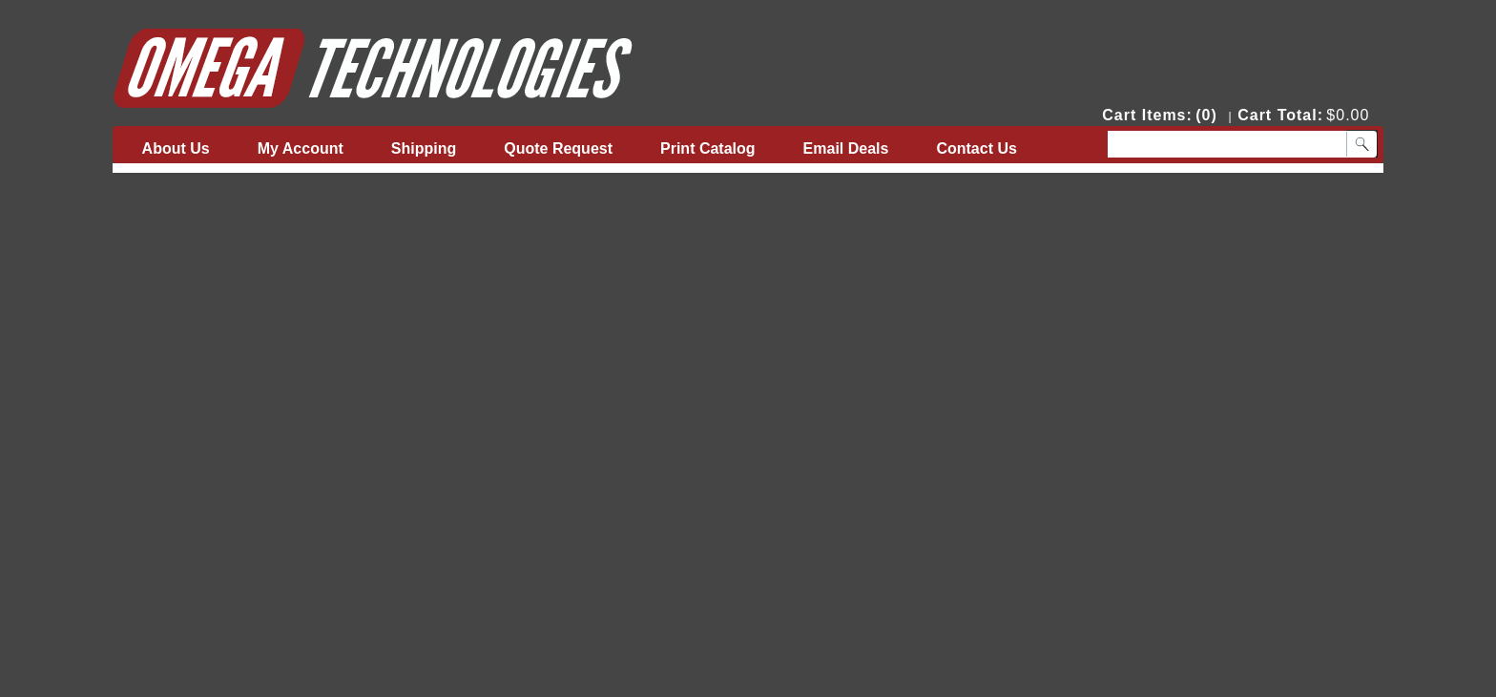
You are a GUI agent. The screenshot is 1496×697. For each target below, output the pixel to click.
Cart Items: (1147, 115)
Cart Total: (1280, 115)
